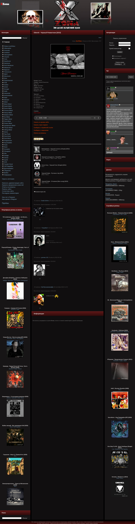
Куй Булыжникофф (47, 287)
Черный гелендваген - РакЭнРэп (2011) (53, 157)
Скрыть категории (8, 179)
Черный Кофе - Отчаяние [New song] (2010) (55, 181)
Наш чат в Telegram (8, 197)
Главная (7, 42)
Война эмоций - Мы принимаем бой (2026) (15, 425)
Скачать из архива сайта (41, 122)
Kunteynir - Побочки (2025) (120, 330)
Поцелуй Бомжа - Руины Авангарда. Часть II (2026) (15, 248)
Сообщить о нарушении (41, 130)
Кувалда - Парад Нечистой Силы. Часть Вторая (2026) (15, 366)
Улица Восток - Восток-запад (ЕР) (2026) (15, 337)
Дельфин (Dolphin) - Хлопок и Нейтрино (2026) (15, 278)
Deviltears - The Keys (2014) (120, 271)
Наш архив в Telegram (9, 199)
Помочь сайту (6, 189)
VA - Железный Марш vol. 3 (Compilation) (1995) (119, 300)
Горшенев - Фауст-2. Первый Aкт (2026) (15, 454)
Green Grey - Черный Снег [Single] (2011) (54, 165)
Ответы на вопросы (8, 187)
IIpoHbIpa (79, 41)
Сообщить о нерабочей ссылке (43, 127)
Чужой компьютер (115, 48)
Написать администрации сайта (13, 183)
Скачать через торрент (41, 125)
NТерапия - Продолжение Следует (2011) (119, 359)
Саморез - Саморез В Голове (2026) (15, 308)
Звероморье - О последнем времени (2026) (15, 396)
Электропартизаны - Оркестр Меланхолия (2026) (15, 484)
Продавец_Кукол (111, 184)
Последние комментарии (10, 193)
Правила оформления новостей (13, 185)
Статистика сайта (8, 191)
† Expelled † (44, 228)
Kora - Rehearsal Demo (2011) (120, 242)
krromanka (109, 189)
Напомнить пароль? (120, 58)
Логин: (111, 43)
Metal (100, 37)
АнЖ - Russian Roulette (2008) (120, 388)
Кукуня (108, 198)
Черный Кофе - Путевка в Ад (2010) (52, 173)
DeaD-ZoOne (45, 200)
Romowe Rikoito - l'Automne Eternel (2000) (119, 213)
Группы (5, 203)
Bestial (108, 193)
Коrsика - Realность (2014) (120, 476)
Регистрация (118, 56)
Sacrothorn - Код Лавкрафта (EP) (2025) (120, 417)
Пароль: (112, 45)
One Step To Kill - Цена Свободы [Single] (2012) (120, 447)
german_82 (44, 257)
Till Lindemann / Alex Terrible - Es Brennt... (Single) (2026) (15, 217)
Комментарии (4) (39, 191)
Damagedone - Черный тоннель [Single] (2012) (56, 148)
